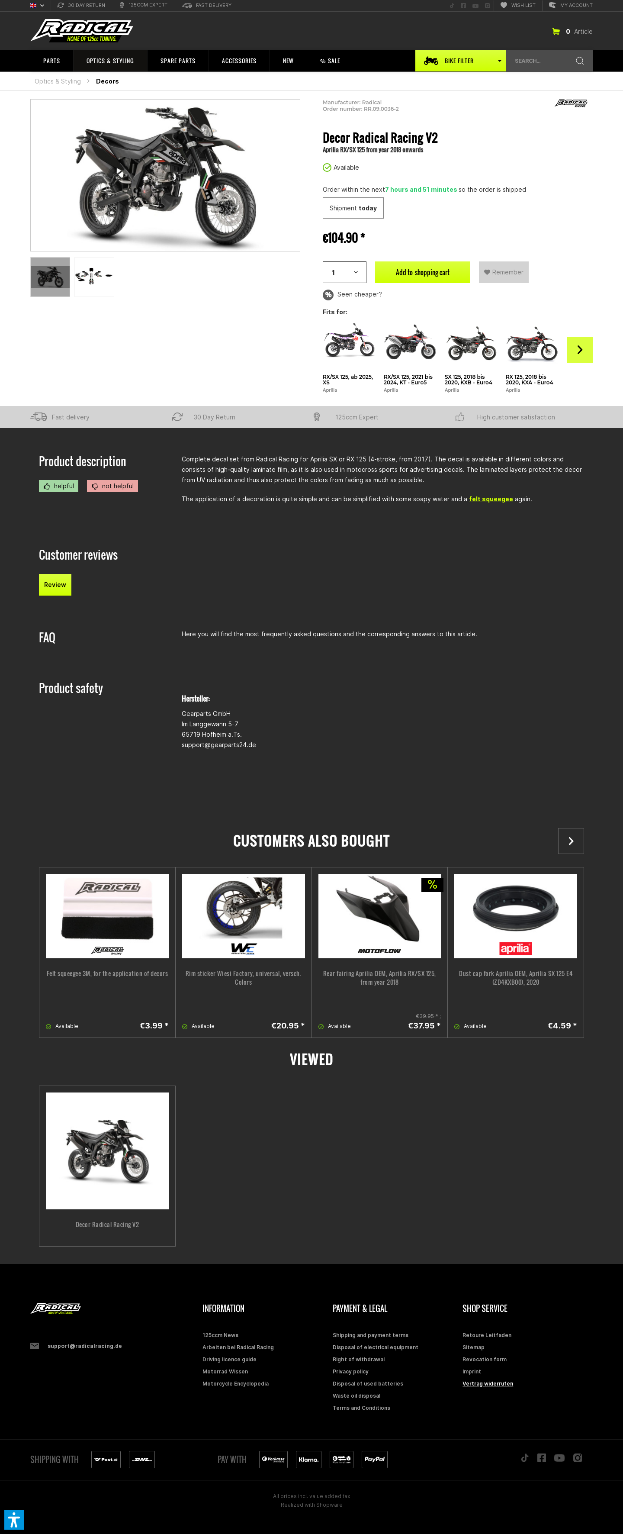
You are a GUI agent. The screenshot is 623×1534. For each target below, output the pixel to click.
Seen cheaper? (352, 295)
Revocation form (484, 1359)
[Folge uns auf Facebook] (463, 6)
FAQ (47, 637)
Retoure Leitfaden (486, 1335)
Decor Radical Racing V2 (107, 1224)
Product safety (71, 688)
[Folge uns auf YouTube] (475, 6)
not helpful (112, 486)
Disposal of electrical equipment (375, 1347)
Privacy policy (351, 1371)
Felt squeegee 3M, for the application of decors (107, 973)
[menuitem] (81, 5)
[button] (14, 1520)
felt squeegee (491, 499)
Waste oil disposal (356, 1395)
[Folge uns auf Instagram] (487, 6)
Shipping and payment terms (370, 1335)
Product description (82, 461)
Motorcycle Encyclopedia (235, 1383)
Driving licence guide (229, 1359)
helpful (58, 486)
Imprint (471, 1371)
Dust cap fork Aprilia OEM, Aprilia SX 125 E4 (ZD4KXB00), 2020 (515, 977)
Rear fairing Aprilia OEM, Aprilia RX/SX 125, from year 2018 (379, 977)
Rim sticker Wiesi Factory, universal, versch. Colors (244, 977)
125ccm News (220, 1335)
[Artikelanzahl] (344, 272)
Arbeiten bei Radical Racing (238, 1347)
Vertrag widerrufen (487, 1383)
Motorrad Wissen (225, 1371)
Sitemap (473, 1347)
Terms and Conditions (361, 1408)
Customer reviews (78, 555)
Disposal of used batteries (368, 1383)
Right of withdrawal (359, 1359)
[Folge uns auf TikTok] (452, 6)
